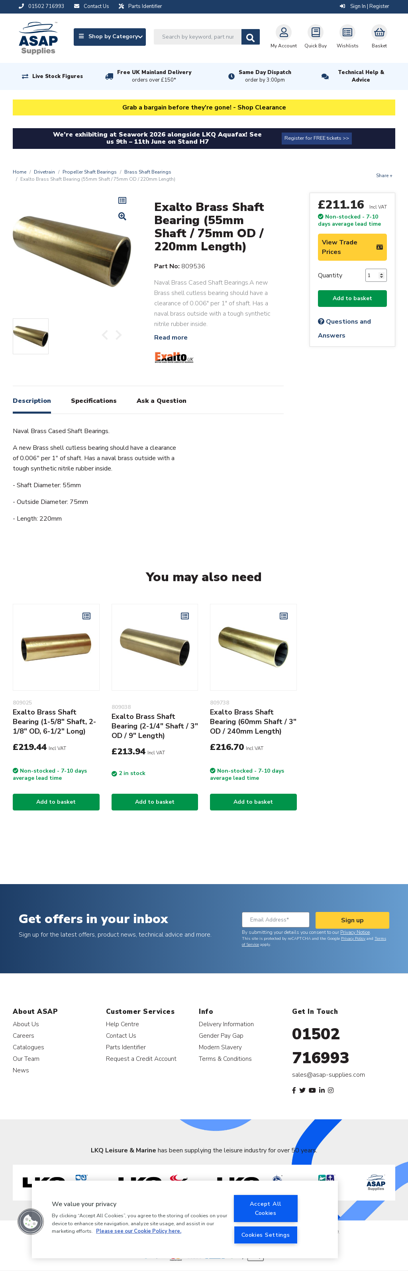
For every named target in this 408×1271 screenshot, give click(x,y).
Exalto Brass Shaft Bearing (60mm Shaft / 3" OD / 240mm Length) (253, 721)
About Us (26, 1024)
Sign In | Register (364, 6)
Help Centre (122, 1024)
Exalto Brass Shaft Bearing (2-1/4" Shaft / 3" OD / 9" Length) (155, 726)
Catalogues (28, 1047)
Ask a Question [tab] (161, 400)
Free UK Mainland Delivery (154, 76)
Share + (384, 175)
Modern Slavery (220, 1047)
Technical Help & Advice (361, 76)
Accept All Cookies (266, 1208)
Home (19, 172)
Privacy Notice (355, 932)
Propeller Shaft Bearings (90, 172)
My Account (284, 36)
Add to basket (352, 298)
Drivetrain (44, 172)
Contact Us (121, 1035)
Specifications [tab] (94, 400)
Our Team (26, 1058)
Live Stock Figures (57, 76)
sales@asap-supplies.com (328, 1074)
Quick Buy (315, 36)
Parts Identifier (126, 1047)
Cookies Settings (265, 1235)
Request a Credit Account (141, 1058)
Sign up (352, 920)
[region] (185, 1219)
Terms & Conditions (225, 1058)
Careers (23, 1035)
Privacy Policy (353, 938)
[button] (30, 1221)
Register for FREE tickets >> (316, 138)
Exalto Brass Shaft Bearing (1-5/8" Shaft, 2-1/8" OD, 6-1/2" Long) (54, 721)
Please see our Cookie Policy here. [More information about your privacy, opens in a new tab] (138, 1231)
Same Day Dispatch (265, 76)
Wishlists (348, 36)
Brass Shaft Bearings (147, 172)
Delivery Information (226, 1024)
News (21, 1070)
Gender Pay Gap (221, 1035)
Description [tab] (32, 400)
